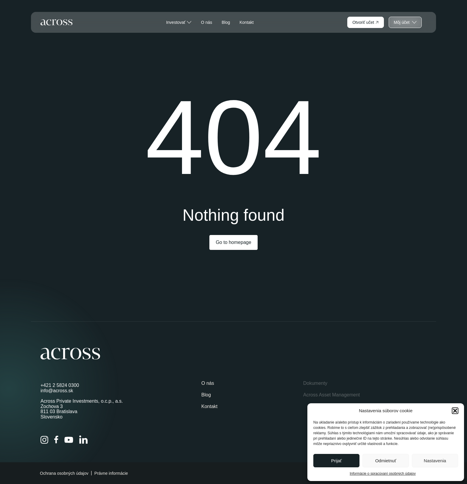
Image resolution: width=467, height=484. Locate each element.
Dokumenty (315, 383)
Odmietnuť (385, 460)
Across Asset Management (331, 394)
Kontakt (246, 22)
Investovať (179, 22)
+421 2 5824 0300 (60, 385)
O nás (206, 22)
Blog (226, 22)
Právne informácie (111, 473)
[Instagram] (44, 440)
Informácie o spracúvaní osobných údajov (382, 473)
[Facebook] (56, 439)
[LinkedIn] (83, 439)
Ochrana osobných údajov (64, 473)
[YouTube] (68, 440)
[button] (455, 411)
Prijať (336, 460)
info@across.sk (57, 390)
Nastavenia (435, 460)
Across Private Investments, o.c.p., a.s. (82, 401)
